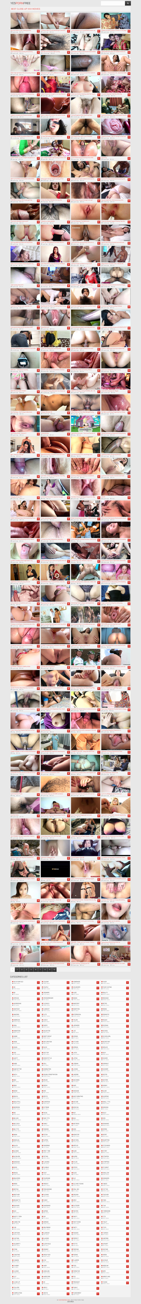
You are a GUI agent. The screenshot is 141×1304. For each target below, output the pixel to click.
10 (54, 970)
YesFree (20, 3)
